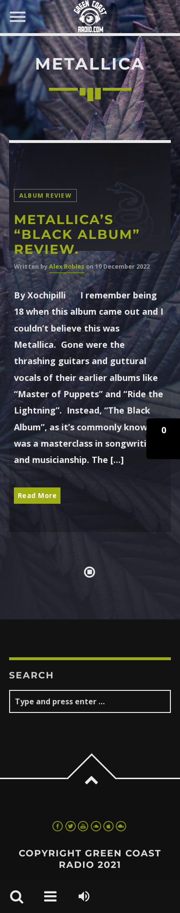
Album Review (45, 195)
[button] (163, 438)
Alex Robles (66, 266)
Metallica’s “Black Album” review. (77, 234)
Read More (37, 495)
